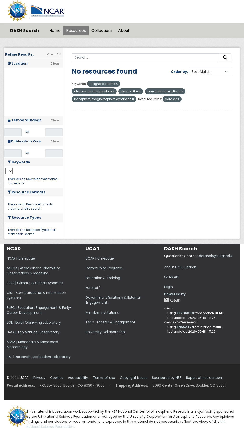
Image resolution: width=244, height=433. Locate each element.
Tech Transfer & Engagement (110, 322)
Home (55, 30)
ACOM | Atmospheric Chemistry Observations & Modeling (33, 271)
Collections (102, 30)
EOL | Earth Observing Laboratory (34, 322)
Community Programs (104, 268)
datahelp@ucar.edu (215, 256)
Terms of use (104, 377)
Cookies (56, 377)
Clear (55, 63)
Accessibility (78, 377)
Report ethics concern (204, 377)
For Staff (93, 287)
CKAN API (171, 277)
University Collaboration (105, 332)
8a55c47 (184, 327)
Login (168, 286)
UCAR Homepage (100, 258)
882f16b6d (185, 313)
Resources (76, 30)
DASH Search (24, 30)
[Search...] (145, 57)
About (124, 30)
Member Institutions (102, 312)
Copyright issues (133, 377)
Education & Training (103, 278)
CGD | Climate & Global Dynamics (35, 283)
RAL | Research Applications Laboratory (39, 356)
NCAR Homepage (21, 258)
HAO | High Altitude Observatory (33, 332)
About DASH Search (180, 267)
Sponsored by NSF (166, 377)
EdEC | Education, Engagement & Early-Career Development (39, 310)
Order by (179, 71)
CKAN (172, 299)
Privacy (39, 377)
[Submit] (225, 57)
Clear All (54, 54)
